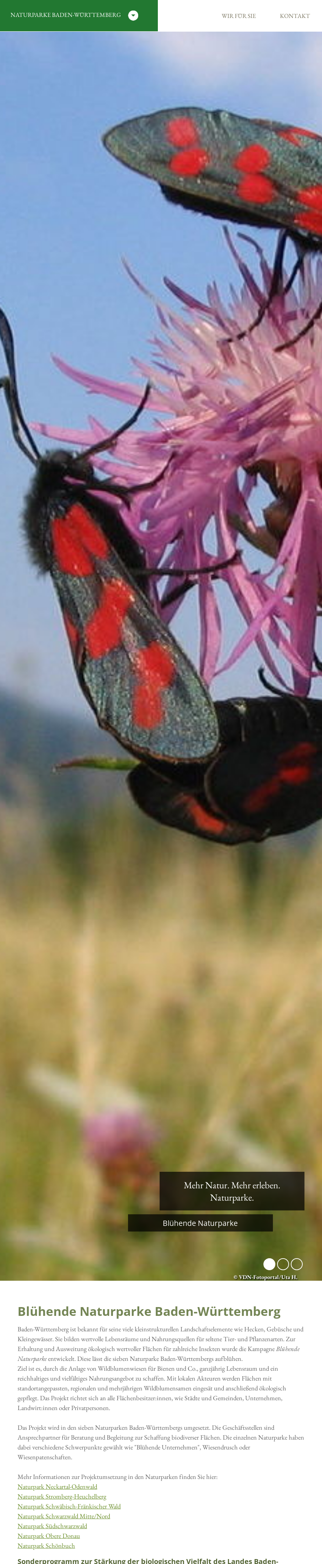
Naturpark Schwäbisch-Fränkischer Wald (69, 1506)
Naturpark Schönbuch (46, 1545)
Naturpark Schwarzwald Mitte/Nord (64, 1516)
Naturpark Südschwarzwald (52, 1525)
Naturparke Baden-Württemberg (74, 16)
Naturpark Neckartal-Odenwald (57, 1486)
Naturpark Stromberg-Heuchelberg (62, 1496)
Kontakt (295, 16)
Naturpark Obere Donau (49, 1535)
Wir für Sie (239, 16)
